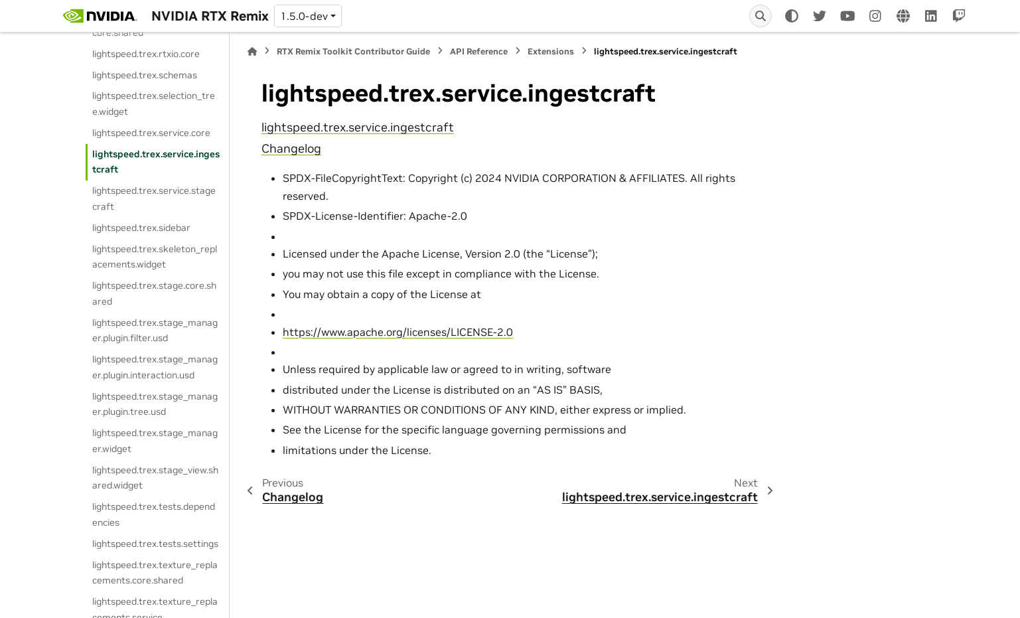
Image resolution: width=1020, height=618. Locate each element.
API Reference (479, 51)
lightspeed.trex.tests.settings (155, 544)
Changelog (291, 148)
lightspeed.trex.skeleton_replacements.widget (154, 257)
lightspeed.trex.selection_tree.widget (153, 103)
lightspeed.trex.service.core (151, 133)
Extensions (551, 51)
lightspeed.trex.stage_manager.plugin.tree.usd (155, 404)
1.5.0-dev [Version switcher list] (304, 16)
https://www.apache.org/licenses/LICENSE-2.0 (398, 332)
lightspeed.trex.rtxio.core (146, 54)
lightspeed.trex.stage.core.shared (154, 293)
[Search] (760, 16)
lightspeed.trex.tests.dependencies (153, 514)
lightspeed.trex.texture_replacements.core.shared (155, 573)
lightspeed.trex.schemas (144, 75)
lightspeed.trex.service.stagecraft (154, 198)
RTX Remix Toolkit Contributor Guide (353, 51)
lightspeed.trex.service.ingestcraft (156, 162)
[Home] (252, 51)
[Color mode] (792, 16)
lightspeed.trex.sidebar (141, 228)
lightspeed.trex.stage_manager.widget (155, 441)
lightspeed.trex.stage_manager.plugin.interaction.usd (155, 367)
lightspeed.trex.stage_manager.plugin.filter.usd (155, 331)
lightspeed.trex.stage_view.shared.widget (155, 478)
